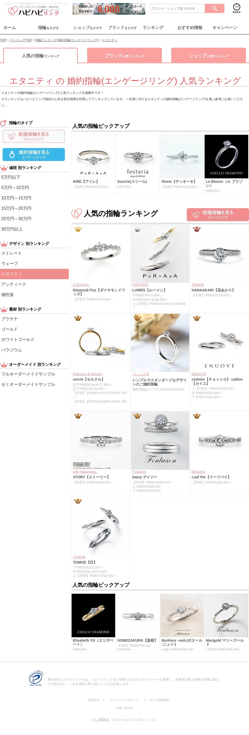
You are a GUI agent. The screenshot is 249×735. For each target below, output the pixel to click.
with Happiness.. (85, 472)
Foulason (139, 472)
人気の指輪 (40, 55)
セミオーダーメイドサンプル (28, 384)
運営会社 (94, 700)
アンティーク (13, 284)
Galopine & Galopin (87, 374)
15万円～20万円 (16, 208)
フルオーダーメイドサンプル (28, 374)
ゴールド (9, 329)
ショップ (208, 55)
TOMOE (198, 285)
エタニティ (11, 274)
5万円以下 (10, 177)
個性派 (7, 294)
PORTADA (140, 285)
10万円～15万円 (16, 198)
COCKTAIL (81, 285)
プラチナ (9, 319)
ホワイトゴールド (17, 339)
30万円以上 (12, 229)
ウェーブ (9, 263)
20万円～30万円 (16, 218)
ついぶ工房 (140, 374)
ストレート (11, 253)
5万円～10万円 (15, 187)
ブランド (124, 55)
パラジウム (11, 350)
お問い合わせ (124, 707)
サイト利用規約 (159, 700)
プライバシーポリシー (124, 700)
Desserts (198, 472)
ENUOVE (199, 374)
